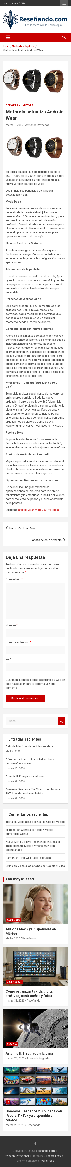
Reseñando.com (44, 1150)
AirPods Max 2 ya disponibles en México (30, 746)
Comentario (14, 579)
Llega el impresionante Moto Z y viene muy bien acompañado (33, 846)
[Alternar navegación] (8, 37)
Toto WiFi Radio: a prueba (35, 858)
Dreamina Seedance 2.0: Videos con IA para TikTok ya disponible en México (34, 1115)
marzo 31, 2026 (15, 1000)
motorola (53, 509)
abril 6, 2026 (13, 938)
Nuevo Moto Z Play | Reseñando (26, 842)
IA (8, 1102)
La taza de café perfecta (46, 540)
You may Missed (19, 879)
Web (8, 659)
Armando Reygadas (37, 124)
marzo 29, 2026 (15, 1058)
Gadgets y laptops (19, 105)
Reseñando (29, 938)
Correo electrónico (18, 642)
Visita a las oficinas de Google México (41, 821)
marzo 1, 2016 (14, 124)
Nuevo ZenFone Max (22, 528)
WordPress (47, 1160)
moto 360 (41, 509)
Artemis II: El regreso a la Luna (25, 776)
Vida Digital (14, 982)
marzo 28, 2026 (15, 1124)
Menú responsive (64, 3)
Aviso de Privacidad (17, 1155)
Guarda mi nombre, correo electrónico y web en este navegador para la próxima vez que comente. (35, 684)
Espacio (12, 1044)
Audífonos (13, 920)
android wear (26, 509)
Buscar (61, 721)
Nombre (12, 625)
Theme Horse (54, 1155)
